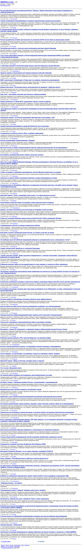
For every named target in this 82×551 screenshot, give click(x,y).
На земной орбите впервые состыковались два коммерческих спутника (26, 375)
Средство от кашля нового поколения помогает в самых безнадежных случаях (28, 178)
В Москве (10, 546)
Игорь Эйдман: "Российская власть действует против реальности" (24, 458)
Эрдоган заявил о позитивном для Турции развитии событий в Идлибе (26, 73)
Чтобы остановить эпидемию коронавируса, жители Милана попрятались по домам (30, 172)
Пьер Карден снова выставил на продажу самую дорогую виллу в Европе (27, 202)
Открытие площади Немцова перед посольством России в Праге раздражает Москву (30, 218)
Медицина (15, 99)
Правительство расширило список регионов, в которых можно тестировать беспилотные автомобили (37, 412)
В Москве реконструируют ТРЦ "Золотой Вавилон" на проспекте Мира (25, 338)
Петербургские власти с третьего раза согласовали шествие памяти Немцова (28, 48)
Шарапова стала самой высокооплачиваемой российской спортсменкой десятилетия (31, 396)
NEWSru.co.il (4, 546)
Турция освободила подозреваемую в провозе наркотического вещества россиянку (30, 21)
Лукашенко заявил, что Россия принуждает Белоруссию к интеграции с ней (27, 117)
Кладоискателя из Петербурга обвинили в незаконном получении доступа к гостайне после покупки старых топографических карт (39, 186)
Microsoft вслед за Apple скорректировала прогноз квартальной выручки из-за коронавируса (33, 147)
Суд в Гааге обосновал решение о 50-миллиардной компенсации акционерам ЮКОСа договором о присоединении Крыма (35, 56)
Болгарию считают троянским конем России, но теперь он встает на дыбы (27, 232)
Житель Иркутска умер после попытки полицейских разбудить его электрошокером (30, 306)
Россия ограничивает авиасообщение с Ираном (17, 140)
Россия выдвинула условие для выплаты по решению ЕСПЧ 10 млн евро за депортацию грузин (35, 40)
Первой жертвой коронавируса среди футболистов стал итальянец (24, 126)
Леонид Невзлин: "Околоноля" (11, 525)
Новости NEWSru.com (7, 548)
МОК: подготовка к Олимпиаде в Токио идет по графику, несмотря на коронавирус (29, 80)
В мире (14, 27)
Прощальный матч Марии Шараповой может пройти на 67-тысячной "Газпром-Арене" (31, 315)
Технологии (15, 106)
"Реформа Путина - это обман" (11, 483)
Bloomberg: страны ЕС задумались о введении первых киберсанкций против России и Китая (33, 329)
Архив (11, 545)
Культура (15, 19)
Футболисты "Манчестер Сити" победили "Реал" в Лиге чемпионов (24, 499)
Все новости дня (5, 5)
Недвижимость (16, 71)
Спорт (14, 85)
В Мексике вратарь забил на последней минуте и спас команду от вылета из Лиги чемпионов (34, 264)
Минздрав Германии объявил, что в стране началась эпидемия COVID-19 (26, 451)
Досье (7, 545)
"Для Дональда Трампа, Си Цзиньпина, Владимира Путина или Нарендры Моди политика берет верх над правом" (38, 109)
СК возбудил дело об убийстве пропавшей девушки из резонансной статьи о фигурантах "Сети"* (35, 240)
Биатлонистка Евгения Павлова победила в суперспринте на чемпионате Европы (29, 430)
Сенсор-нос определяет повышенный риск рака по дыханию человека (25, 322)
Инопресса (15, 115)
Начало (3, 545)
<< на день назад (5, 541)
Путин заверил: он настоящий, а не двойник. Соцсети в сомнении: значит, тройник (30, 353)
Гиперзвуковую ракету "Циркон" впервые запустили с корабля (23, 490)
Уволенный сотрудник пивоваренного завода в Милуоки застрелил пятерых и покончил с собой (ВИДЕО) (38, 532)
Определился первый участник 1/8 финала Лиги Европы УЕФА (23, 444)
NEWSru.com (7, 2)
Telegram (27, 545)
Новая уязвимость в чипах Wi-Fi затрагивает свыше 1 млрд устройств (25, 101)
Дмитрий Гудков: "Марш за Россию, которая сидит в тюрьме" (22, 361)
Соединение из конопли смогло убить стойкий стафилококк (21, 133)
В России (15, 37)
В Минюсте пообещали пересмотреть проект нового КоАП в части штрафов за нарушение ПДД (34, 476)
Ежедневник (17, 545)
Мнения (14, 92)
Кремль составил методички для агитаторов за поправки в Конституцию (26, 209)
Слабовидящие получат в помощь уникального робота (20, 225)
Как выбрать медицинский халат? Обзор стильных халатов (21, 155)
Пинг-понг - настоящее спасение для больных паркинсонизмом (23, 94)
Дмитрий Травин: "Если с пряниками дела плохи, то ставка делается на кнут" (28, 195)
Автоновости (16, 417)
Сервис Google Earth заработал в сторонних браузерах (20, 248)
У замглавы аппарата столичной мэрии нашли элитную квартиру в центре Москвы (30, 66)
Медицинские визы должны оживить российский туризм (20, 389)
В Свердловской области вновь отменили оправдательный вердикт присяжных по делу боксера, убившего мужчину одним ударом (39, 30)
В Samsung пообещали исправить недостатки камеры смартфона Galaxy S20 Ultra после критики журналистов (40, 282)
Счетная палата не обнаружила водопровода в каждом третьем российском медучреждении (33, 516)
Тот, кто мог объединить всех (10, 368)
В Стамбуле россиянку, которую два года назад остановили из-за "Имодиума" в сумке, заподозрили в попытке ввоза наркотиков (40, 289)
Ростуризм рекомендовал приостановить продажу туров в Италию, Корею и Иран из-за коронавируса (37, 404)
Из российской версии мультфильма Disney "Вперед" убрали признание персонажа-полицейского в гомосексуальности (36, 11)
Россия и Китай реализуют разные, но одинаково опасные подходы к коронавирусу (30, 346)
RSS (22, 545)
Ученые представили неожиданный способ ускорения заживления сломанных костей (31, 437)
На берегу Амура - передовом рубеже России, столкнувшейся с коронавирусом (28, 382)
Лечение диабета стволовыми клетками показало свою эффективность (26, 299)
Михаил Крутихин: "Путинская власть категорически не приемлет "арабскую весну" (30, 87)
